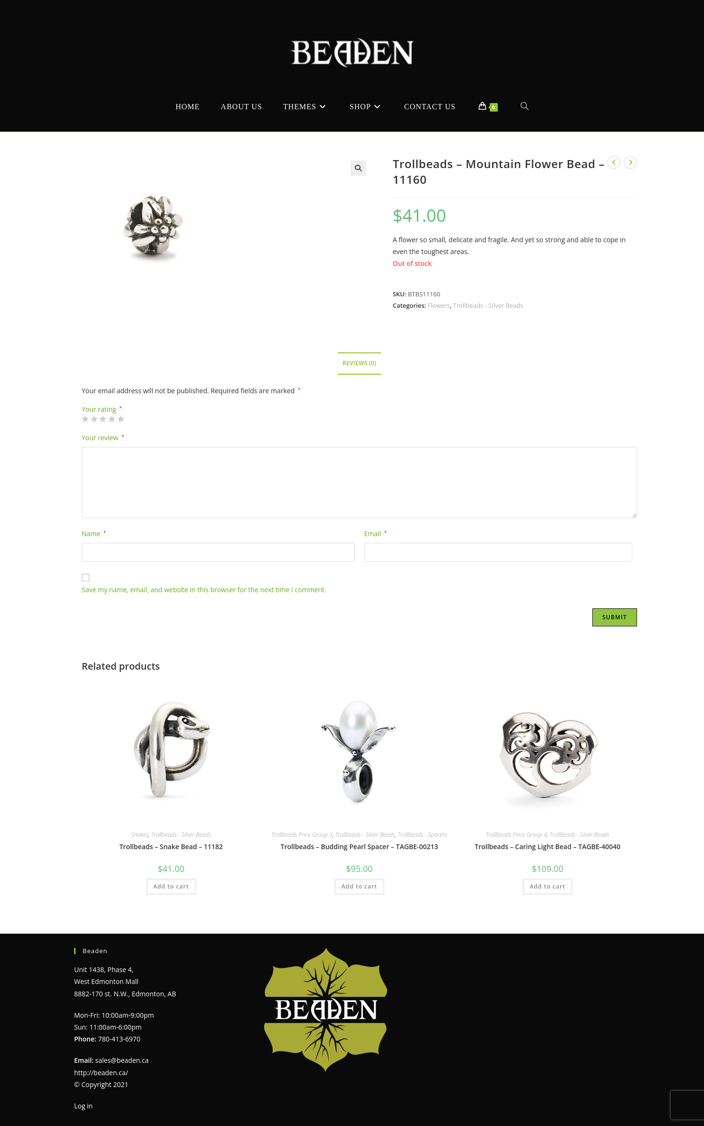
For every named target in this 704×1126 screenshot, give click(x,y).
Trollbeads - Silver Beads (488, 305)
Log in (83, 1105)
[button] (358, 168)
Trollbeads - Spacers (422, 835)
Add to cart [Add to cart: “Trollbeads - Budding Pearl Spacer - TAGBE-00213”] (359, 886)
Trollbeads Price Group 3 (302, 835)
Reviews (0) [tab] (359, 363)
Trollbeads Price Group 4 (516, 835)
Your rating (102, 409)
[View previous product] (613, 162)
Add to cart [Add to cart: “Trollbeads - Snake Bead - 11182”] (171, 886)
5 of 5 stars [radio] (120, 419)
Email (375, 533)
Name (94, 533)
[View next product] (630, 162)
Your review (103, 437)
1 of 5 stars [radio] (85, 419)
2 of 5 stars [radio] (94, 419)
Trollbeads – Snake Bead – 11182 (171, 846)
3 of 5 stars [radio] (102, 419)
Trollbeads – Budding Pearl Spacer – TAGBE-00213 (359, 846)
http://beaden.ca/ (101, 1072)
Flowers (439, 305)
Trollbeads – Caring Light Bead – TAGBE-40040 (547, 846)
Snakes (139, 835)
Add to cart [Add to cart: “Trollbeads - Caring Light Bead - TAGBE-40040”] (547, 886)
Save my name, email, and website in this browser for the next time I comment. (204, 589)
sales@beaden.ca (122, 1060)
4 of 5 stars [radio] (111, 419)
